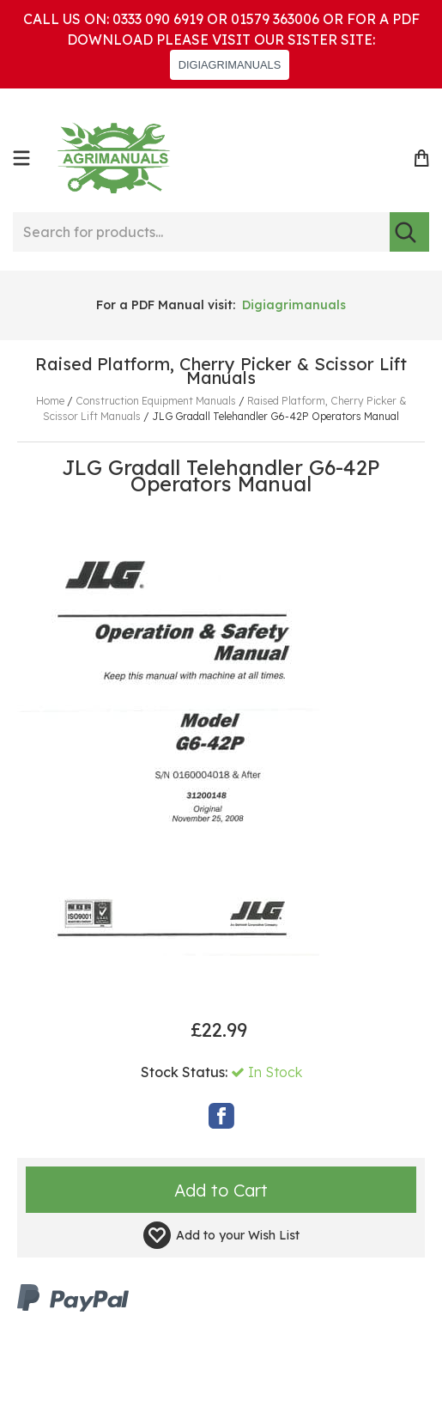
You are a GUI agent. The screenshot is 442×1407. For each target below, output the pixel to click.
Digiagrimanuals (294, 305)
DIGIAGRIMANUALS (230, 64)
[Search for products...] (201, 232)
